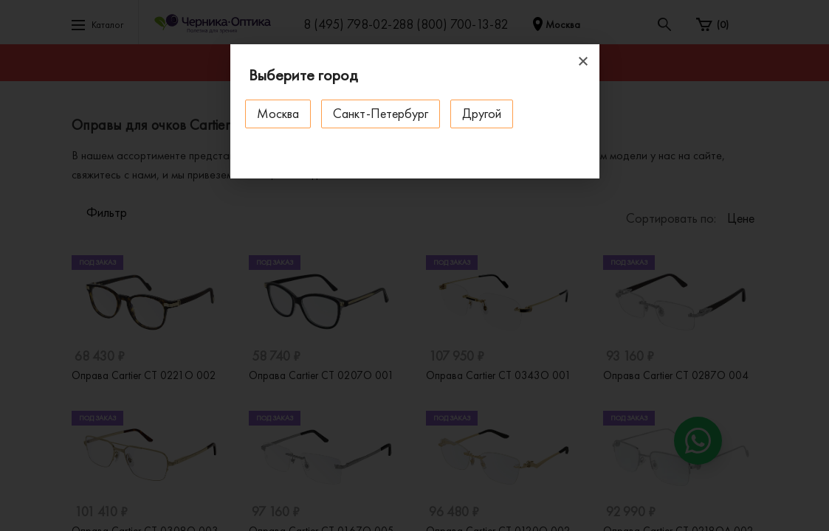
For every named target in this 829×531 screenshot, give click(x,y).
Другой (481, 113)
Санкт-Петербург (380, 113)
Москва (278, 113)
